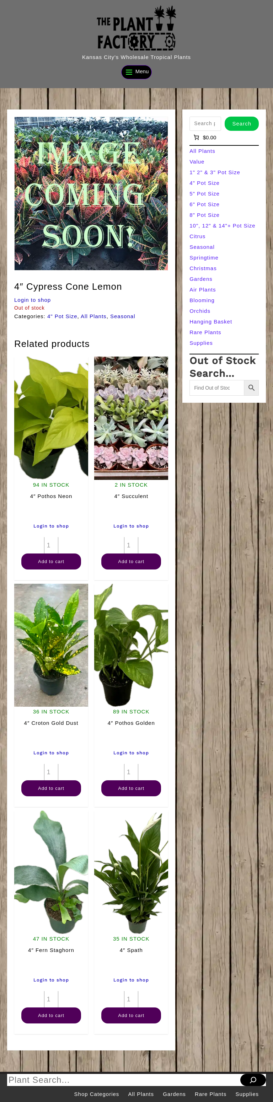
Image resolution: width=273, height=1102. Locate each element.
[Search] (253, 1080)
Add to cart (51, 561)
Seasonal (122, 316)
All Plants (94, 316)
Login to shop (32, 300)
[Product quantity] (51, 545)
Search (241, 124)
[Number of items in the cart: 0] (204, 137)
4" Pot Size (62, 316)
